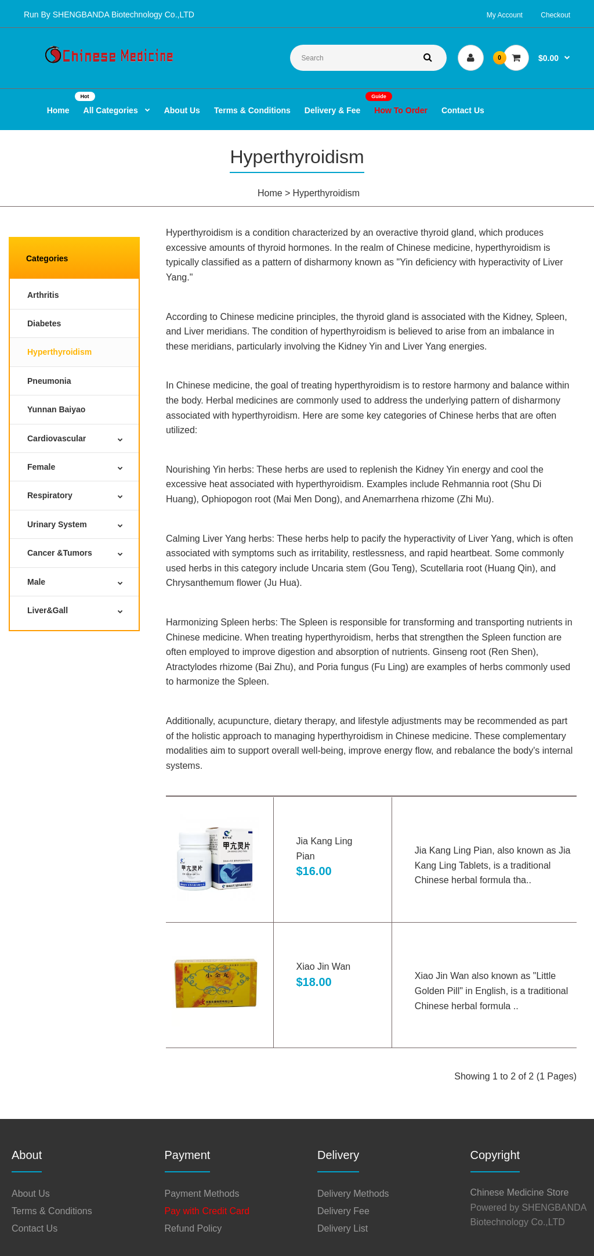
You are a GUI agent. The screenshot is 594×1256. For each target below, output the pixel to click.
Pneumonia (49, 381)
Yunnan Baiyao (56, 409)
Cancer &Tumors (59, 552)
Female (41, 467)
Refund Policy (193, 1228)
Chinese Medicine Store (519, 1192)
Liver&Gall (47, 610)
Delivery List (342, 1228)
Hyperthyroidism (326, 193)
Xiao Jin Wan (323, 966)
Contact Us (34, 1228)
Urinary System (57, 524)
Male (36, 581)
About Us (31, 1194)
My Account (505, 15)
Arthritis (43, 295)
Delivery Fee (343, 1211)
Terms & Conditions (52, 1211)
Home (270, 193)
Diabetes (44, 323)
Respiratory (50, 495)
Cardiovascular (56, 438)
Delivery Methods (353, 1194)
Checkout (555, 15)
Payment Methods (202, 1194)
